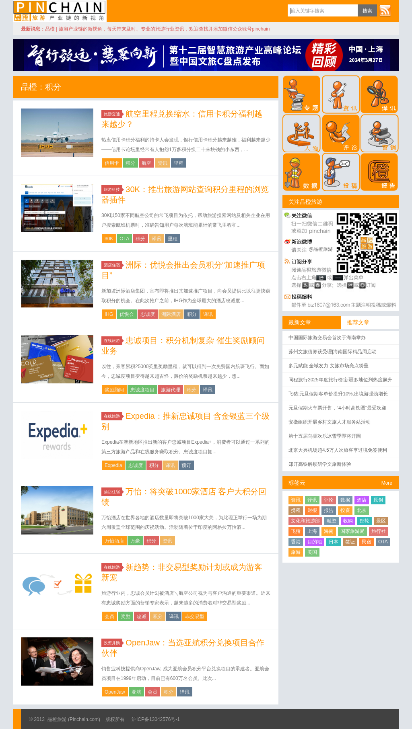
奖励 (125, 616)
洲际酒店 (171, 314)
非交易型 (194, 616)
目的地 (314, 542)
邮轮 (364, 521)
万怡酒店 (114, 541)
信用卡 (112, 163)
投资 (345, 510)
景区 (381, 521)
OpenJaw (115, 692)
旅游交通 (113, 114)
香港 (296, 542)
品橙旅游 (60, 11)
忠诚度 (147, 314)
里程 (178, 163)
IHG (109, 314)
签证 (350, 542)
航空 (146, 163)
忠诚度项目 (142, 390)
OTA (124, 239)
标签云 (296, 482)
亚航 (136, 692)
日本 (333, 542)
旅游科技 (113, 189)
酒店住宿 (113, 265)
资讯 (162, 163)
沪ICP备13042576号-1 (156, 719)
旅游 (296, 552)
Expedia (113, 465)
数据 (345, 500)
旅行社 (378, 531)
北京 (362, 510)
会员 (109, 616)
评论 (329, 500)
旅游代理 (170, 390)
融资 (331, 521)
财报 (312, 510)
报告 (329, 510)
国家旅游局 (352, 531)
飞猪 (296, 531)
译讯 (156, 239)
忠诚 (141, 616)
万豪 (135, 541)
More (386, 483)
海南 (329, 531)
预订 (186, 465)
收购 (348, 521)
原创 (378, 500)
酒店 (362, 500)
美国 (312, 552)
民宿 (366, 542)
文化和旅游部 (305, 521)
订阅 (385, 10)
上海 (312, 531)
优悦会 (126, 314)
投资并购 (113, 643)
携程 (296, 510)
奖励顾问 (114, 390)
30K (109, 239)
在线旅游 (113, 340)
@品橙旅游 (321, 249)
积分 (130, 163)
